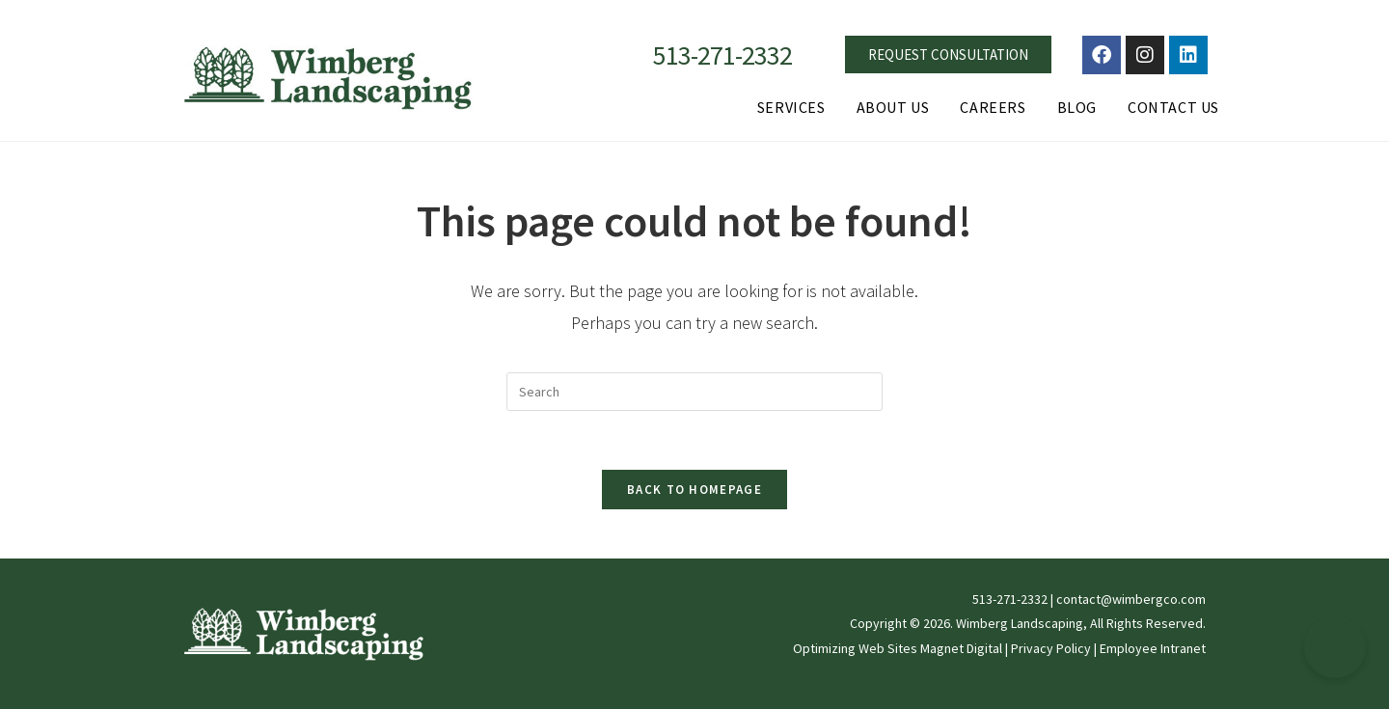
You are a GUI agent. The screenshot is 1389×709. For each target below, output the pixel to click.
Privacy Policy (1051, 648)
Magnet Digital (961, 648)
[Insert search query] (694, 391)
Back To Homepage (694, 489)
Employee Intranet (1153, 648)
